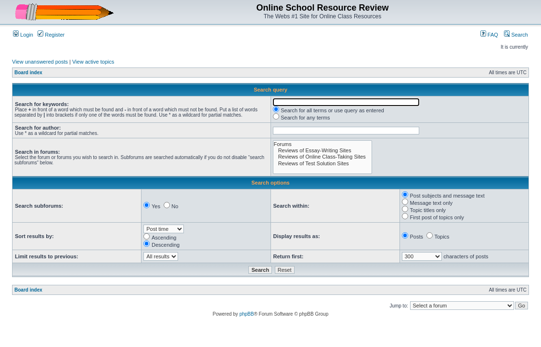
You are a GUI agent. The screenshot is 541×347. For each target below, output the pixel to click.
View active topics (93, 62)
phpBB (246, 314)
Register (51, 35)
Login (23, 35)
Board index (28, 72)
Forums (322, 144)
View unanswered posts (40, 62)
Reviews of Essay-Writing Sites (322, 150)
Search (516, 35)
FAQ (489, 35)
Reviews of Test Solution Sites (322, 163)
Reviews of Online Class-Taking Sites (322, 157)
